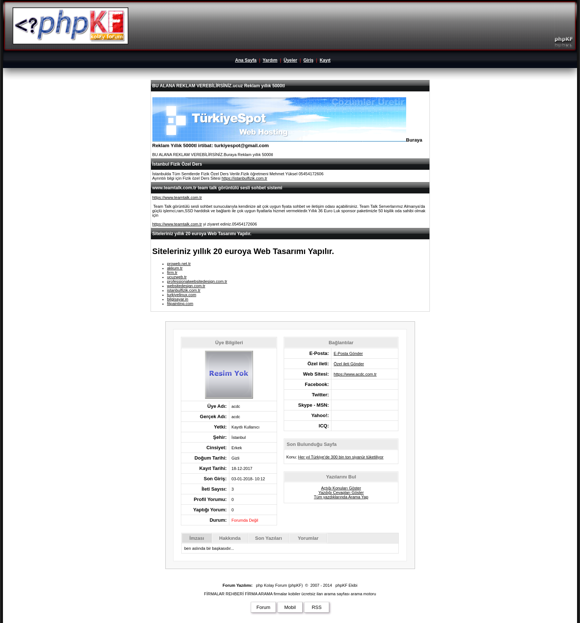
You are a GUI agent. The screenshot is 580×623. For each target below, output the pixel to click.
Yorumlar (308, 538)
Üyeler (290, 60)
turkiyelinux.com (181, 294)
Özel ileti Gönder (349, 364)
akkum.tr (175, 268)
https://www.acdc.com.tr (355, 374)
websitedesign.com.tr (186, 286)
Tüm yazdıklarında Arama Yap (341, 497)
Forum (263, 607)
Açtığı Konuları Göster (341, 488)
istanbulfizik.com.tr (183, 290)
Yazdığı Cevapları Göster (341, 492)
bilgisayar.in (177, 299)
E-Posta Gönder (348, 353)
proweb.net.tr (179, 263)
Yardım (270, 60)
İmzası (196, 538)
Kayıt (325, 60)
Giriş (308, 60)
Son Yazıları (268, 538)
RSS (317, 607)
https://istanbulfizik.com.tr (244, 178)
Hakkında (230, 538)
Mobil (290, 607)
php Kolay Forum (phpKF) (279, 585)
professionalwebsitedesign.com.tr (197, 281)
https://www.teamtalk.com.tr (177, 197)
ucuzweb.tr (177, 277)
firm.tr (172, 272)
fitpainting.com (180, 303)
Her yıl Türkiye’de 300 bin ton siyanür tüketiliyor (341, 457)
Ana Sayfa (245, 60)
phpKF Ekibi (346, 585)
